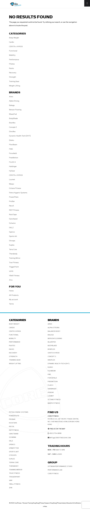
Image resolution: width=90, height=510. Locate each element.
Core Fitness (53, 473)
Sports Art (13, 236)
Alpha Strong (14, 101)
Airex (11, 97)
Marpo (11, 184)
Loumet (12, 180)
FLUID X (12, 162)
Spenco (12, 232)
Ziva (10, 280)
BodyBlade (13, 118)
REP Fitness (14, 210)
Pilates (12, 64)
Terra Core (13, 249)
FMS (11, 149)
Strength (12, 77)
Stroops (12, 241)
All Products (14, 295)
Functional (13, 51)
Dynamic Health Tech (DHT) (20, 136)
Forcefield (13, 153)
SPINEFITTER (14, 448)
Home (11, 291)
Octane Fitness (15, 188)
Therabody (13, 254)
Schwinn (12, 223)
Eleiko (11, 140)
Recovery (12, 73)
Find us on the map (57, 429)
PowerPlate (13, 197)
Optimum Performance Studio (60, 466)
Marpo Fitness (54, 403)
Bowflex (12, 123)
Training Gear (14, 81)
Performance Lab (55, 470)
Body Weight (14, 38)
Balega (12, 105)
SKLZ (11, 228)
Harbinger (13, 166)
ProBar (12, 201)
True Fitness (14, 263)
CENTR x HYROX (16, 47)
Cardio (11, 42)
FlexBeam (13, 145)
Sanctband (13, 219)
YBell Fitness (14, 276)
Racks (11, 68)
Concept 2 (13, 127)
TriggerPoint (14, 267)
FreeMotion (13, 158)
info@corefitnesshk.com (60, 438)
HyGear (12, 171)
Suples (11, 245)
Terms (11, 304)
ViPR (11, 271)
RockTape (13, 215)
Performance (14, 60)
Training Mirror (14, 258)
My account (13, 300)
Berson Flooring (15, 110)
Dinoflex (12, 132)
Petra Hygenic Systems (18, 193)
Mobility (12, 55)
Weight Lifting (14, 86)
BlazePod (13, 114)
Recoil (11, 206)
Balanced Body (54, 331)
